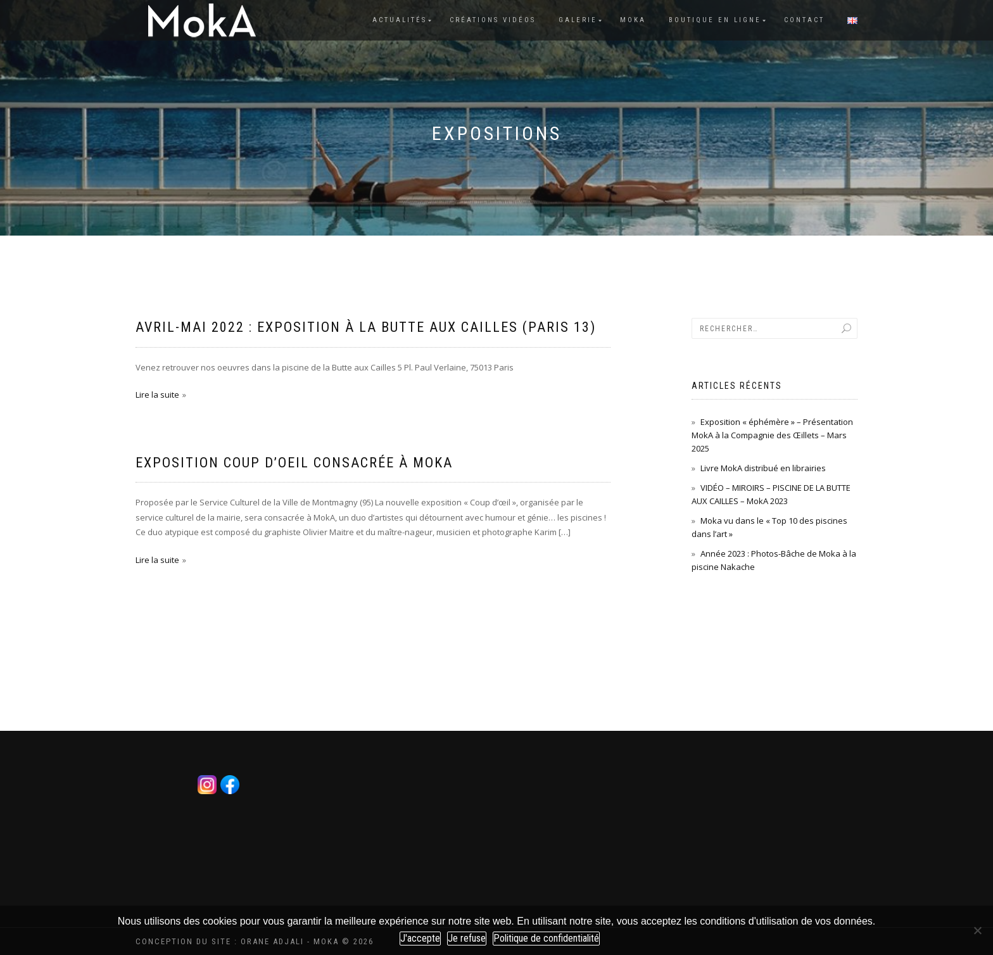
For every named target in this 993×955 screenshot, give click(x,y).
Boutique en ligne (715, 20)
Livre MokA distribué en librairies (763, 468)
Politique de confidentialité (546, 938)
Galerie (578, 20)
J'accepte (420, 938)
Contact (804, 20)
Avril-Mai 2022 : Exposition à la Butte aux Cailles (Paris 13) (366, 327)
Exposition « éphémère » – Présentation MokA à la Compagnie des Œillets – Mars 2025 (772, 435)
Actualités (399, 20)
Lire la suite (157, 394)
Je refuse (467, 938)
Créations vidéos (493, 20)
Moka (633, 20)
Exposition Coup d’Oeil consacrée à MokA (294, 463)
